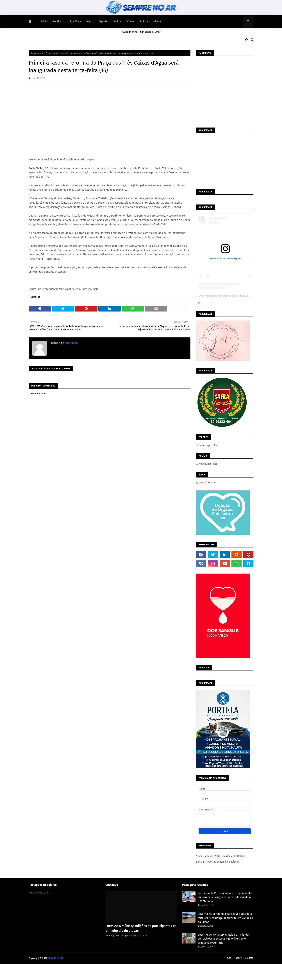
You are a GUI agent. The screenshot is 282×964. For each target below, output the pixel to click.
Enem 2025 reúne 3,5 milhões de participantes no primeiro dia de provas (141, 928)
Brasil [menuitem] (89, 21)
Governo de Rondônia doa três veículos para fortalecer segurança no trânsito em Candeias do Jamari (225, 918)
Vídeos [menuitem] (130, 21)
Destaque (51, 53)
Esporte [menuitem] (103, 21)
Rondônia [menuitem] (75, 21)
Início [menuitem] (44, 21)
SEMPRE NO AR (55, 958)
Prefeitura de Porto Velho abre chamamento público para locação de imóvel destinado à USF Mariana (225, 897)
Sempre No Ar (116, 935)
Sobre (239, 958)
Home (228, 958)
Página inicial (37, 53)
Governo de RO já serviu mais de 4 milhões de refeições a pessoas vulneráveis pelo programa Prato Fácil (224, 938)
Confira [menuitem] (117, 21)
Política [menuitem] (57, 21)
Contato (249, 958)
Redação (71, 343)
